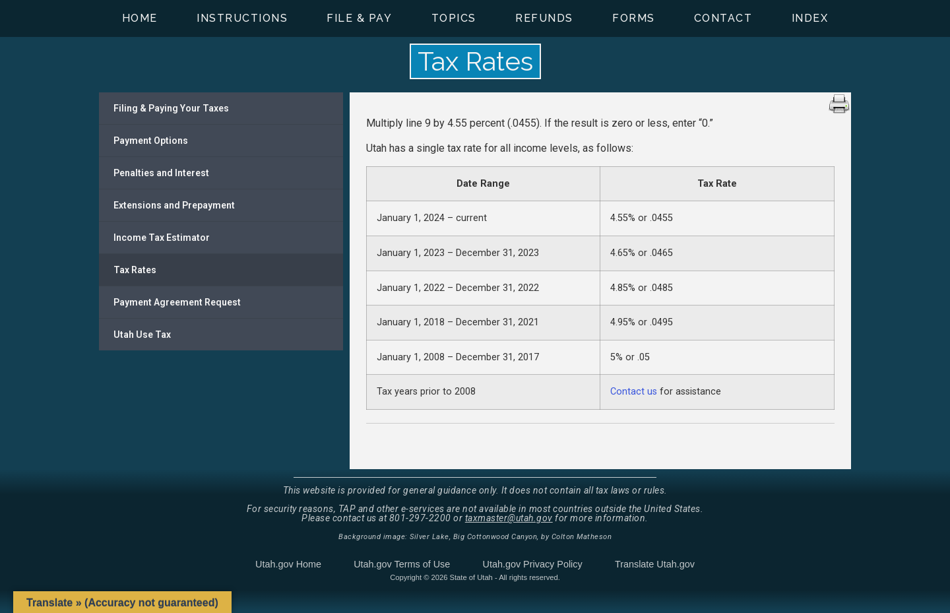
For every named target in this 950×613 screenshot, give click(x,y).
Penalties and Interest (161, 173)
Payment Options (150, 140)
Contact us (633, 391)
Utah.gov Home (288, 564)
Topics (453, 18)
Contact (723, 18)
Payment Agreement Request (177, 302)
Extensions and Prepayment (174, 205)
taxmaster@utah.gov (509, 518)
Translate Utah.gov (655, 564)
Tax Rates (134, 270)
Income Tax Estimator (161, 237)
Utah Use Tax (142, 334)
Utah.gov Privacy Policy (533, 564)
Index (810, 18)
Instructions (242, 18)
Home (140, 18)
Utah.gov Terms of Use (402, 564)
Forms (633, 18)
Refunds (544, 18)
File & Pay (359, 18)
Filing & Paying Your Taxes (171, 108)
